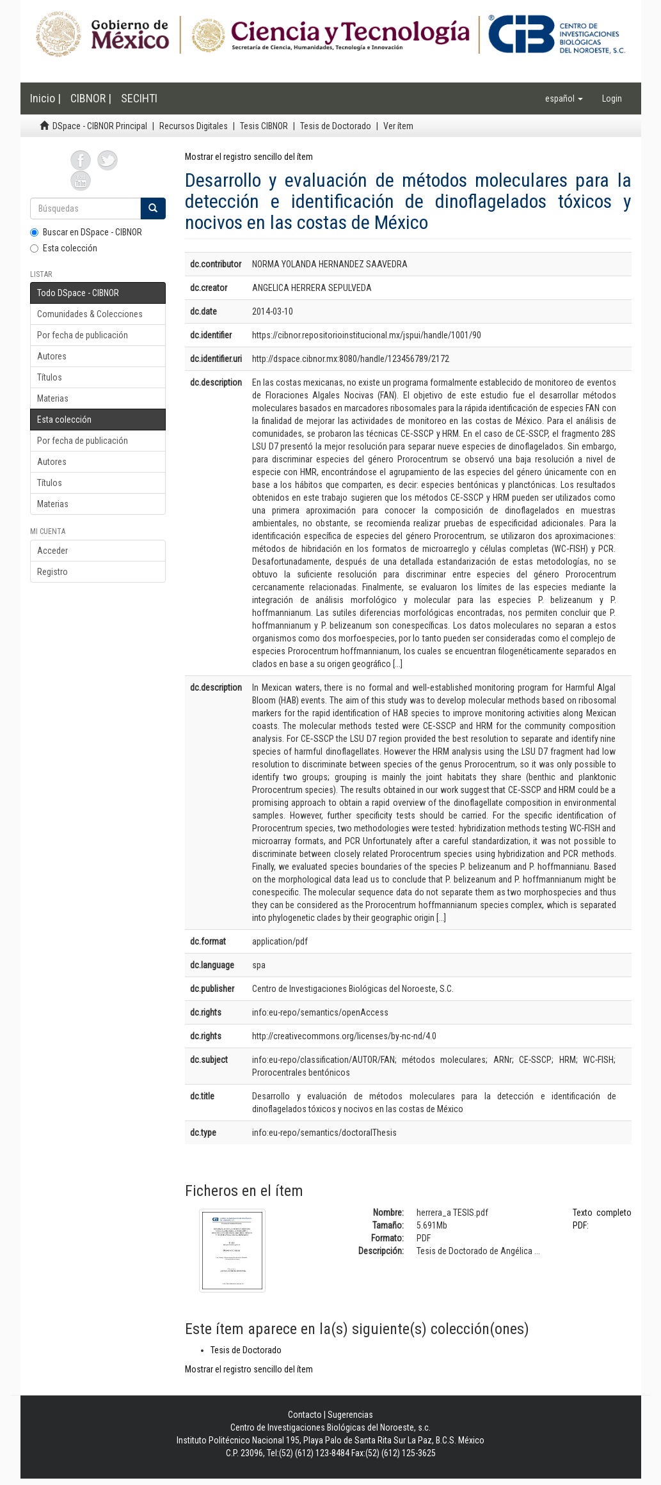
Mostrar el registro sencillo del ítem (249, 157)
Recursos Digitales (193, 126)
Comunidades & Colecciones (90, 314)
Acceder (52, 551)
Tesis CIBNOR (264, 126)
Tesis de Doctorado (335, 126)
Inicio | (45, 98)
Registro (52, 572)
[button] (564, 98)
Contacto (305, 1415)
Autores (52, 356)
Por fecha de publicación (82, 335)
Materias (52, 398)
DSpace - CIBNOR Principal (99, 126)
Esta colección (63, 248)
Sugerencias (350, 1415)
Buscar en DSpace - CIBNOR (86, 232)
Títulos (49, 377)
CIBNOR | (90, 98)
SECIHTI (139, 98)
